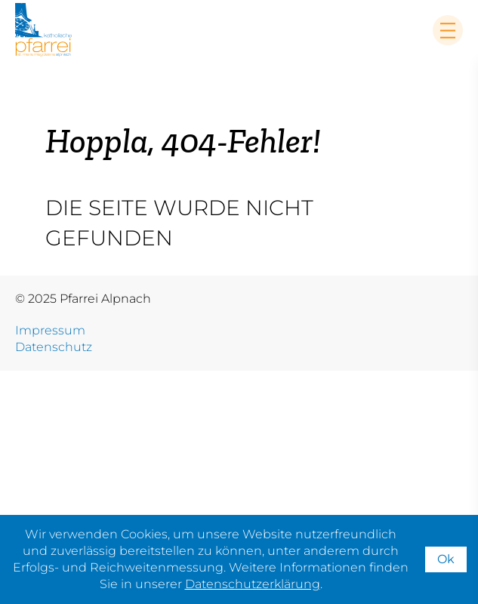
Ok (446, 559)
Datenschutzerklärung (252, 584)
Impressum (50, 330)
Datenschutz (53, 347)
